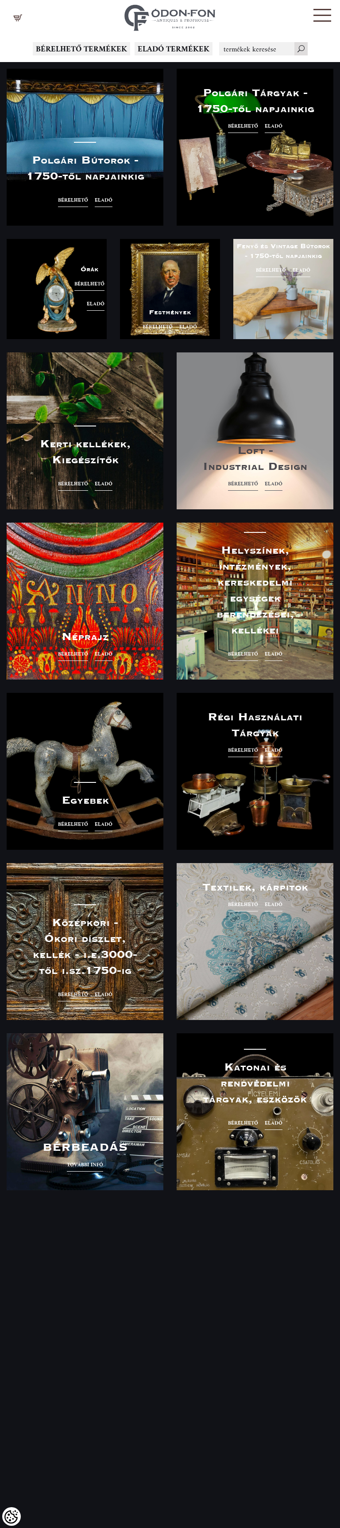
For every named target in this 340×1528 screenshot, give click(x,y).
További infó (85, 1164)
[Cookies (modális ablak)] (11, 1516)
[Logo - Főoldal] (170, 15)
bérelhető (73, 200)
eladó (103, 200)
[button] (322, 15)
